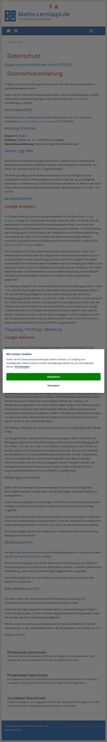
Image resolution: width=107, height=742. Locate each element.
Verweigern (53, 385)
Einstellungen (22, 366)
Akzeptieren (53, 376)
